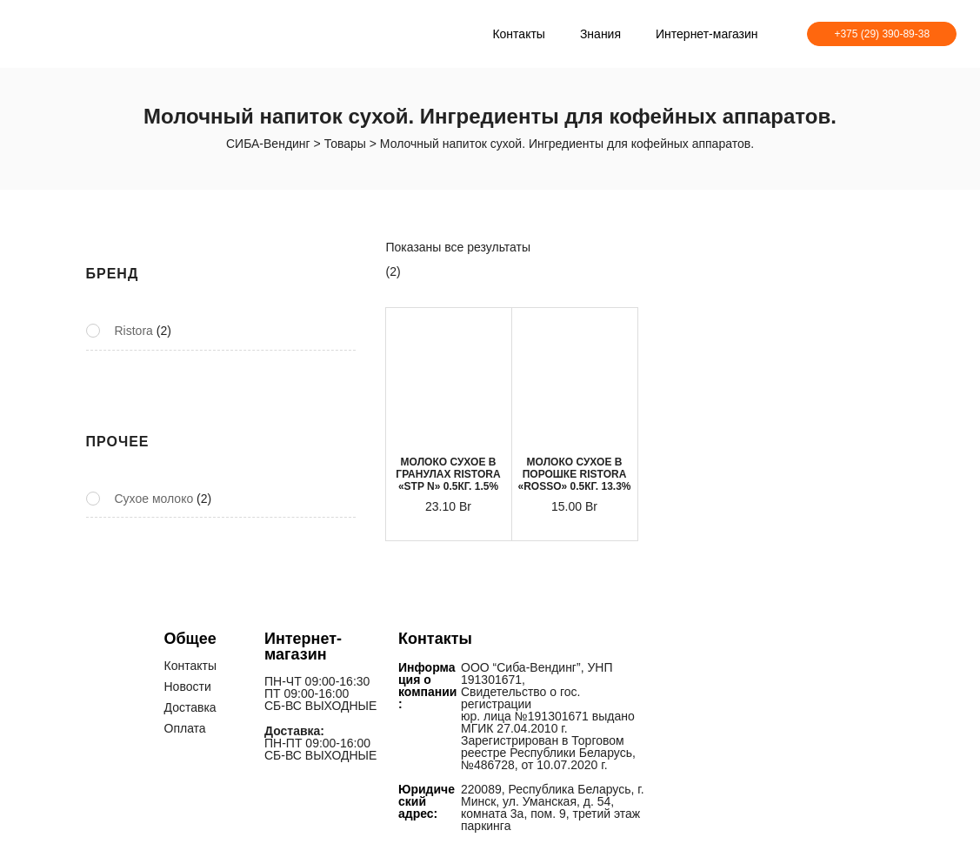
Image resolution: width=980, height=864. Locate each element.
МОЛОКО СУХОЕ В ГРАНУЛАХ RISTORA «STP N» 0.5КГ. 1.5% (448, 474)
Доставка (190, 707)
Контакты (518, 34)
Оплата (185, 728)
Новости (187, 686)
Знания (600, 34)
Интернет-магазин (707, 34)
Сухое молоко (154, 499)
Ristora (134, 331)
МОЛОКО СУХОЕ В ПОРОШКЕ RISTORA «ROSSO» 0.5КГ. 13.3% (573, 474)
